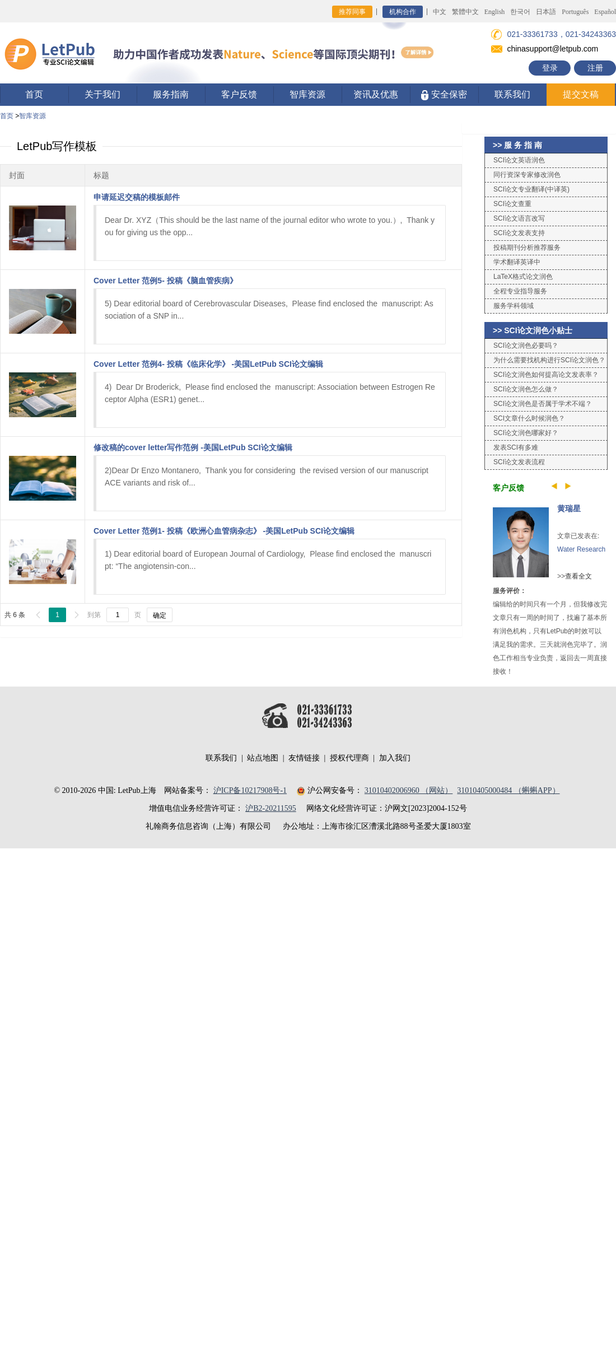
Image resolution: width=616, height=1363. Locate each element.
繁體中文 (465, 12)
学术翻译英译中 (516, 262)
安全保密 (443, 95)
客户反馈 (239, 94)
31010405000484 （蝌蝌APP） (508, 790)
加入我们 (394, 758)
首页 (34, 94)
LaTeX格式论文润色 (523, 277)
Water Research (581, 549)
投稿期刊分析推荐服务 (527, 247)
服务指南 (171, 94)
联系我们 (512, 94)
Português (575, 12)
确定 (159, 615)
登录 (550, 67)
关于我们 (102, 94)
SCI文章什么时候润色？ (529, 418)
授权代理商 (349, 758)
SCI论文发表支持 (519, 233)
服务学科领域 (513, 306)
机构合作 (402, 12)
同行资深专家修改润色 (527, 175)
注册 (595, 67)
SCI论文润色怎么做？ (525, 389)
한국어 (520, 12)
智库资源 (307, 94)
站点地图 (262, 758)
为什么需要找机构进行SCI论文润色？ (549, 360)
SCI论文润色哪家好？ (525, 433)
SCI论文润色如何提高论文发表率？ (546, 375)
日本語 (546, 12)
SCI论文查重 (512, 204)
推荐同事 (352, 12)
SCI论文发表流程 (519, 462)
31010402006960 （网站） (409, 790)
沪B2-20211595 (270, 808)
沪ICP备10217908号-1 (250, 790)
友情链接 (304, 758)
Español (605, 12)
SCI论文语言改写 (519, 218)
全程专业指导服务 (520, 291)
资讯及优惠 (375, 94)
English (494, 12)
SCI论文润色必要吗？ (525, 345)
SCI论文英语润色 (519, 160)
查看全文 (578, 576)
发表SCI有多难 (515, 447)
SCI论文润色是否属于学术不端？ (542, 404)
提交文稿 (581, 94)
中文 (439, 12)
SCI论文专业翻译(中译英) (531, 189)
